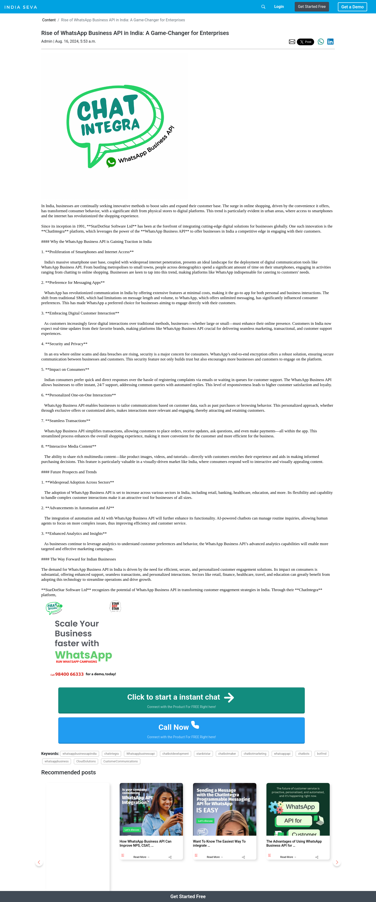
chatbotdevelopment (175, 753)
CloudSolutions (86, 761)
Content (49, 20)
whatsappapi (282, 753)
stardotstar (203, 753)
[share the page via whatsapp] (321, 42)
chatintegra (111, 753)
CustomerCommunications (120, 761)
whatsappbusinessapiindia (80, 753)
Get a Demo (352, 6)
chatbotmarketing (255, 753)
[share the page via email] (292, 41)
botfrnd (321, 753)
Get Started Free (312, 6)
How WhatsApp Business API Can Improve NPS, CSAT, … (145, 843)
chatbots (303, 753)
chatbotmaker (227, 753)
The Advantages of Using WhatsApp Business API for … (294, 843)
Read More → (141, 857)
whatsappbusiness (57, 761)
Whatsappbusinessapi (140, 753)
